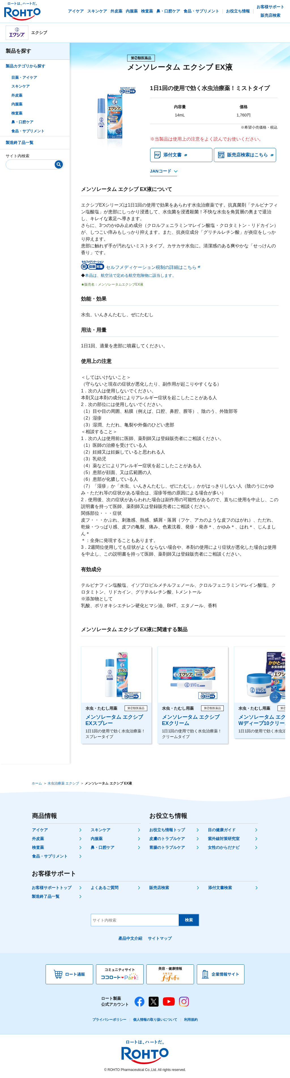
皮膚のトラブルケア (167, 838)
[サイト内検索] (33, 163)
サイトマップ (160, 938)
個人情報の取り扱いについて (155, 1020)
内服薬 (16, 104)
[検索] (59, 164)
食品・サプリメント (27, 131)
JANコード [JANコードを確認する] (160, 171)
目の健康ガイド (222, 830)
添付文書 (172, 154)
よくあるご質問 (104, 887)
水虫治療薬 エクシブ (63, 783)
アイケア (40, 830)
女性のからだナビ (224, 847)
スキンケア (20, 86)
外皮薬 (16, 95)
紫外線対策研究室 (224, 838)
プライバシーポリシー (109, 1020)
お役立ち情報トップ (167, 830)
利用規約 (191, 1020)
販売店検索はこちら (247, 154)
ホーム (37, 783)
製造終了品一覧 (19, 142)
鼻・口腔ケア (22, 122)
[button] (275, 697)
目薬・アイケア (24, 77)
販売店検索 (159, 887)
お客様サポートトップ (51, 887)
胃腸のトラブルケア (167, 847)
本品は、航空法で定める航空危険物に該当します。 (130, 275)
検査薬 (16, 113)
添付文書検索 (220, 887)
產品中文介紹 (130, 938)
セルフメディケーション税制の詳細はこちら (151, 267)
